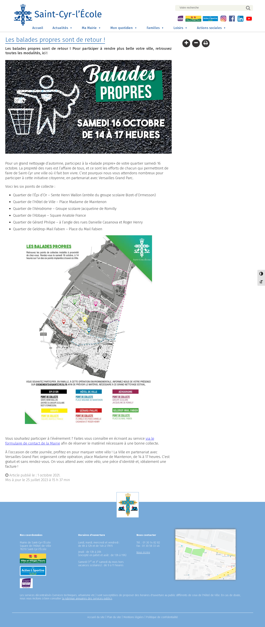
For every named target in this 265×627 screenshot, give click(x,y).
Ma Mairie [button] (91, 28)
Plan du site (114, 617)
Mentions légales (133, 617)
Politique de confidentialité (162, 617)
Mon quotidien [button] (123, 28)
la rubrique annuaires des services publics (87, 599)
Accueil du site (96, 617)
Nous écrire (143, 553)
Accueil (37, 28)
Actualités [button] (62, 28)
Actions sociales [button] (211, 28)
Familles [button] (155, 28)
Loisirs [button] (180, 28)
